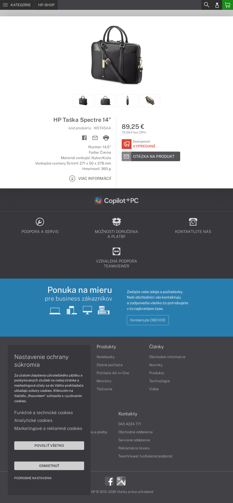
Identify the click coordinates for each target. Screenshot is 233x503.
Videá (154, 389)
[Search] (206, 5)
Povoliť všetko (49, 445)
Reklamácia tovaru (134, 448)
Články (156, 346)
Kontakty (127, 414)
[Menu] (17, 5)
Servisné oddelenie (134, 440)
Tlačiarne (104, 389)
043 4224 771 (129, 424)
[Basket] (227, 5)
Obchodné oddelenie (135, 432)
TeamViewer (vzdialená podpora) (145, 456)
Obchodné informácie (167, 357)
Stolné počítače (110, 365)
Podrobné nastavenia (33, 478)
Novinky (156, 365)
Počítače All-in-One (113, 373)
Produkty (106, 346)
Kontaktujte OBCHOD (147, 320)
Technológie (159, 381)
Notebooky (106, 357)
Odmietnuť (49, 466)
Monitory (104, 381)
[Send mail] (95, 138)
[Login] (217, 5)
